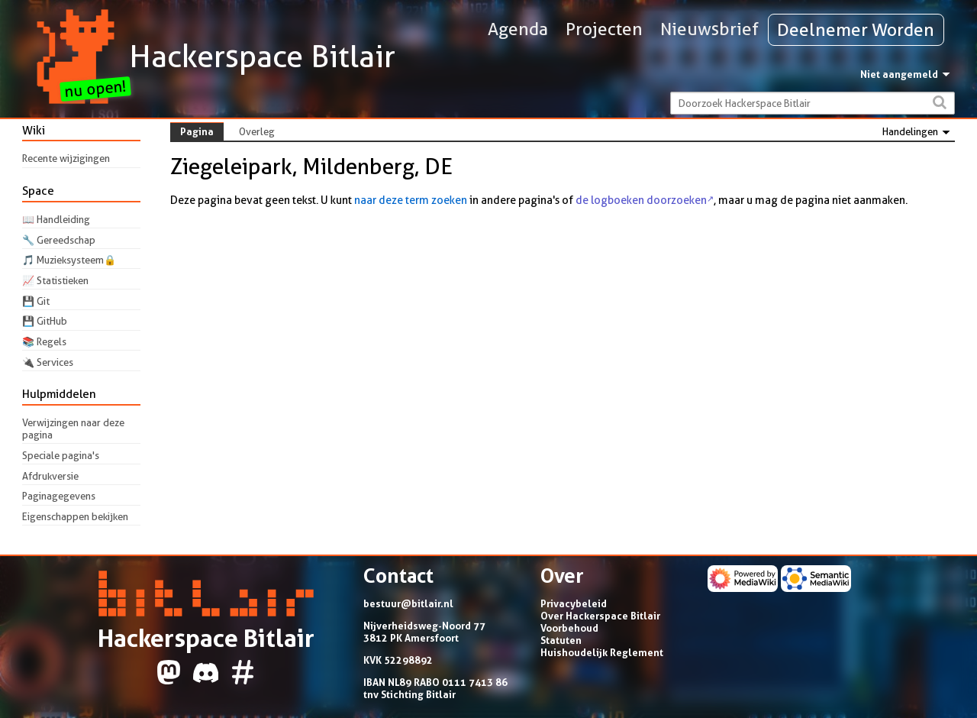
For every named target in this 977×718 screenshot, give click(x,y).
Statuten (561, 640)
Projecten (604, 29)
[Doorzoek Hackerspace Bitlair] (812, 103)
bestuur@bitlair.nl (408, 603)
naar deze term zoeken (410, 200)
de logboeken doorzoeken (641, 200)
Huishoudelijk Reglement (601, 652)
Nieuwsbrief (709, 29)
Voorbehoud (569, 628)
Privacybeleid (573, 603)
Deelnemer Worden (855, 29)
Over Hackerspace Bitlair (600, 616)
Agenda (518, 29)
